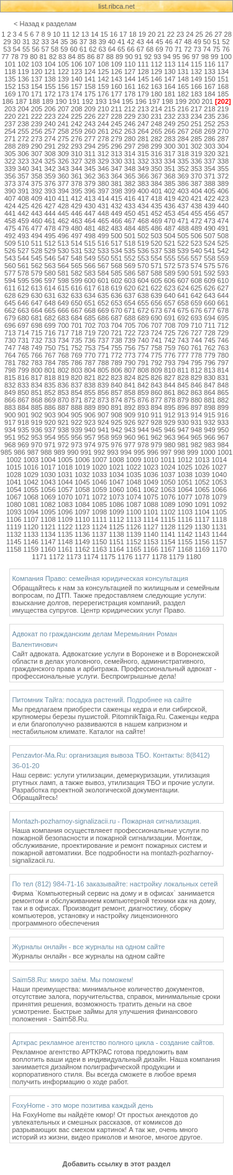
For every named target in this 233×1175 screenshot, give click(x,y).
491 (223, 228)
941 (103, 430)
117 (223, 64)
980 (169, 444)
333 (156, 161)
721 (116, 333)
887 (63, 407)
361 (76, 176)
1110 (82, 519)
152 (10, 86)
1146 (31, 542)
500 (116, 235)
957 (89, 437)
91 (138, 56)
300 (169, 146)
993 (112, 452)
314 (129, 153)
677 (209, 310)
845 (182, 385)
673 (156, 310)
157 (76, 86)
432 (116, 206)
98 (205, 56)
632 (63, 295)
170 (23, 94)
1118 (219, 519)
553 (142, 258)
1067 (13, 497)
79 (24, 56)
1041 (13, 482)
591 (196, 273)
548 (76, 258)
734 (63, 340)
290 (36, 146)
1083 (65, 504)
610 (223, 280)
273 (36, 138)
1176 (124, 556)
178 (129, 94)
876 (142, 400)
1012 (184, 459)
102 (23, 64)
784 (49, 362)
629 (23, 295)
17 (123, 34)
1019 (82, 467)
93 (157, 56)
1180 (193, 556)
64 (112, 49)
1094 (31, 512)
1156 (201, 542)
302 (196, 146)
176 (103, 94)
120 (36, 71)
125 (103, 71)
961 (142, 437)
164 (169, 86)
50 (207, 41)
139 (63, 79)
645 (10, 303)
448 (103, 213)
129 (156, 71)
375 (36, 183)
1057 (65, 489)
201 (207, 101)
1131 (219, 527)
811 (182, 370)
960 (129, 437)
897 (196, 407)
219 (223, 109)
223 (49, 116)
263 (129, 131)
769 (76, 355)
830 (209, 377)
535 (129, 250)
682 (49, 318)
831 (223, 377)
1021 (116, 467)
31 (26, 41)
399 (129, 191)
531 (76, 250)
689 (142, 318)
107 (89, 64)
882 (223, 400)
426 (36, 206)
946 (169, 430)
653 (116, 303)
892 (129, 407)
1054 (13, 489)
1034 (116, 474)
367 (156, 176)
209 (89, 109)
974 (89, 444)
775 (156, 355)
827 (169, 377)
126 (116, 71)
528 (36, 250)
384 (156, 183)
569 (129, 265)
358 (36, 176)
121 (49, 71)
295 (103, 146)
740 (142, 340)
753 (89, 347)
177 (116, 94)
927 (142, 422)
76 (225, 49)
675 (182, 310)
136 (23, 79)
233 (182, 116)
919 (36, 422)
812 (196, 370)
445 (63, 213)
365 (129, 176)
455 (196, 213)
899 (223, 407)
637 (129, 295)
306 (23, 153)
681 (36, 318)
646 (23, 303)
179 (142, 94)
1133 (31, 534)
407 (10, 198)
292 (63, 146)
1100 (133, 512)
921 (63, 422)
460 (36, 221)
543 (10, 258)
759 (169, 347)
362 (89, 176)
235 (209, 116)
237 (10, 124)
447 (89, 213)
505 (182, 235)
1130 (201, 527)
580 (49, 273)
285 (196, 138)
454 (182, 213)
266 (169, 131)
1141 (167, 534)
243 (89, 124)
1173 (73, 556)
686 (103, 318)
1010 (150, 459)
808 (142, 370)
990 (72, 452)
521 (169, 243)
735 (76, 340)
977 (129, 444)
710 (196, 325)
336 (196, 161)
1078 (201, 497)
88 (110, 56)
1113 (133, 519)
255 (23, 131)
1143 (201, 534)
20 (151, 34)
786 (76, 362)
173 (63, 94)
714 (23, 333)
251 (196, 124)
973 (76, 444)
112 (156, 64)
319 (196, 153)
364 (116, 176)
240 (49, 124)
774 (142, 355)
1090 (184, 504)
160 (116, 86)
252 (209, 124)
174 (76, 94)
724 (156, 333)
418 (156, 198)
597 (49, 280)
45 (159, 41)
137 (36, 79)
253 (223, 124)
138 (49, 79)
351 (169, 168)
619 (116, 288)
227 (103, 116)
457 (223, 213)
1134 (47, 534)
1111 (99, 519)
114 (182, 64)
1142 (184, 534)
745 (209, 340)
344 (76, 168)
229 (129, 116)
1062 (150, 489)
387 (196, 183)
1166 (150, 549)
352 (182, 168)
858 (129, 392)
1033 (99, 474)
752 (76, 347)
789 (116, 362)
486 (156, 228)
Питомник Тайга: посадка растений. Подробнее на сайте (101, 700)
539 (182, 250)
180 (156, 94)
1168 (184, 549)
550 (103, 258)
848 (223, 385)
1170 (219, 549)
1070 (65, 497)
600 (89, 280)
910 (142, 415)
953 (36, 437)
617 (89, 288)
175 (89, 94)
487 (169, 228)
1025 (184, 467)
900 (10, 415)
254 (10, 131)
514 (76, 243)
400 (142, 191)
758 (156, 347)
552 (129, 258)
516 (103, 243)
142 (103, 79)
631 (49, 295)
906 (89, 415)
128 (142, 71)
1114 (150, 519)
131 (182, 71)
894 (156, 407)
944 (142, 430)
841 (129, 385)
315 (142, 153)
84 (71, 56)
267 (182, 131)
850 (23, 392)
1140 (150, 534)
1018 (65, 467)
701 (76, 325)
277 (89, 138)
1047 (116, 482)
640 (169, 295)
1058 (82, 489)
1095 (47, 512)
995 (139, 452)
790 (129, 362)
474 (223, 221)
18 (132, 34)
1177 (142, 556)
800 (36, 370)
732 (36, 340)
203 (10, 109)
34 (54, 41)
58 (54, 49)
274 (49, 138)
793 (169, 362)
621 (142, 288)
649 (63, 303)
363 (103, 176)
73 (197, 49)
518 (129, 243)
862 (182, 392)
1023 (150, 467)
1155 (184, 542)
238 (23, 124)
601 (103, 280)
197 (154, 101)
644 (223, 295)
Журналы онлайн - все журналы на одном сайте (88, 946)
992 (99, 452)
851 (36, 392)
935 (23, 430)
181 (169, 94)
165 (182, 86)
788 (103, 362)
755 (116, 347)
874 (116, 400)
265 (156, 131)
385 (169, 183)
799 (23, 370)
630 (36, 295)
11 (66, 34)
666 (63, 310)
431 (103, 206)
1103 (184, 512)
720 (103, 333)
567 (103, 265)
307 (36, 153)
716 (49, 333)
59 (64, 49)
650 (76, 303)
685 (89, 318)
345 (89, 168)
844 (169, 385)
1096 (65, 512)
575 (209, 265)
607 (182, 280)
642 (196, 295)
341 (36, 168)
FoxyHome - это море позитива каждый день (82, 1105)
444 (49, 213)
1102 (167, 512)
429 (76, 206)
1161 (65, 549)
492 (10, 235)
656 (156, 303)
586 (129, 273)
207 (63, 109)
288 (10, 146)
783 (36, 362)
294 (89, 146)
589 (169, 273)
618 (103, 288)
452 (156, 213)
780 (223, 355)
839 (103, 385)
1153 (150, 542)
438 (196, 206)
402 (169, 191)
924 (103, 422)
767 (49, 355)
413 (89, 198)
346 (103, 168)
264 (142, 131)
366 (142, 176)
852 (49, 392)
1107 (31, 519)
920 (49, 422)
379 (89, 183)
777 (182, 355)
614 (49, 288)
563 (49, 265)
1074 (133, 497)
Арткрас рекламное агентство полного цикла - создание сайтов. (113, 1042)
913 (182, 415)
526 (10, 250)
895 (169, 407)
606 (169, 280)
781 (10, 362)
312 (103, 153)
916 (223, 415)
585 (116, 273)
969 (23, 444)
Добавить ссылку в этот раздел (116, 1164)
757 (142, 347)
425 (23, 206)
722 (129, 333)
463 (76, 221)
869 (49, 400)
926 (129, 422)
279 (116, 138)
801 (49, 370)
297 (129, 146)
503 (156, 235)
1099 (116, 512)
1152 (133, 542)
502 (142, 235)
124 (89, 71)
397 (103, 191)
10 (56, 34)
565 (76, 265)
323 (23, 161)
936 (36, 430)
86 (90, 56)
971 (49, 444)
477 (36, 228)
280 (129, 138)
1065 (201, 489)
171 (36, 94)
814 (223, 370)
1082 (47, 504)
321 (223, 153)
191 (74, 101)
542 (223, 250)
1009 (133, 459)
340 (23, 168)
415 (116, 198)
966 (209, 437)
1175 (107, 556)
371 (209, 176)
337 (209, 161)
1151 (116, 542)
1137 (99, 534)
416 (129, 198)
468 (142, 221)
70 (169, 49)
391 (23, 191)
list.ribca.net (116, 6)
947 (182, 430)
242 (76, 124)
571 (156, 265)
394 (63, 191)
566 (89, 265)
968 (10, 444)
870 (63, 400)
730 (10, 340)
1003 (31, 459)
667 (76, 310)
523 (196, 243)
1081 (31, 504)
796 (209, 362)
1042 (31, 482)
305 (10, 153)
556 (182, 258)
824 (129, 377)
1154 (167, 542)
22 (171, 34)
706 (142, 325)
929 (169, 422)
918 (23, 422)
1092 (219, 504)
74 (207, 49)
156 (63, 86)
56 (35, 49)
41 (121, 41)
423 (223, 198)
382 (129, 183)
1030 (47, 474)
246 (129, 124)
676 (196, 310)
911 (156, 415)
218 (209, 109)
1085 (99, 504)
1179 (176, 556)
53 (7, 49)
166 (196, 86)
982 (196, 444)
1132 (13, 534)
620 (129, 288)
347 (116, 168)
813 (209, 370)
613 (36, 288)
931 (196, 422)
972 (63, 444)
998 (179, 452)
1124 (99, 527)
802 (63, 370)
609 (209, 280)
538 (169, 250)
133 (209, 71)
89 (119, 56)
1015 (13, 467)
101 (10, 64)
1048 (133, 482)
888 (76, 407)
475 (10, 228)
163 (156, 86)
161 (129, 86)
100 (225, 56)
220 (10, 116)
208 (76, 109)
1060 (116, 489)
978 (142, 444)
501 (129, 235)
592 (209, 273)
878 (169, 400)
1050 (167, 482)
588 (156, 273)
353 (196, 168)
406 (223, 191)
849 (10, 392)
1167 (167, 549)
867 (23, 400)
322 (10, 161)
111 (142, 64)
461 (49, 221)
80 (33, 56)
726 (182, 333)
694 (209, 318)
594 (10, 280)
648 (49, 303)
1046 (99, 482)
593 (223, 273)
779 (209, 355)
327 (76, 161)
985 (6, 452)
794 (182, 362)
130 (169, 71)
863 (196, 392)
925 (116, 422)
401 (156, 191)
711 (209, 325)
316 (156, 153)
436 (169, 206)
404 (196, 191)
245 (116, 124)
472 (196, 221)
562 (36, 265)
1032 (82, 474)
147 (169, 79)
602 (116, 280)
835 (49, 385)
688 (129, 318)
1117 (201, 519)
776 (169, 355)
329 (103, 161)
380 (103, 183)
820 (76, 377)
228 (116, 116)
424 (10, 206)
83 (62, 56)
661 (223, 303)
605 (156, 280)
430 (89, 206)
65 (121, 49)
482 (103, 228)
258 (63, 131)
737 (103, 340)
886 (49, 407)
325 (49, 161)
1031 (65, 474)
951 (10, 437)
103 (36, 64)
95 (176, 56)
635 (103, 295)
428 (63, 206)
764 (10, 355)
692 (182, 318)
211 (116, 109)
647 (36, 303)
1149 (82, 542)
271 (10, 138)
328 (89, 161)
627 (223, 288)
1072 (99, 497)
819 (63, 377)
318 (182, 153)
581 (63, 273)
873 (103, 400)
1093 (13, 512)
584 (103, 273)
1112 (116, 519)
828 (182, 377)
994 (126, 452)
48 (187, 41)
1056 (47, 489)
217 (196, 109)
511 (36, 243)
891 (116, 407)
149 (196, 79)
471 (182, 221)
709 (182, 325)
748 (23, 347)
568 (116, 265)
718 (76, 333)
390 (10, 191)
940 (89, 430)
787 (89, 362)
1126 (133, 527)
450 (129, 213)
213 (142, 109)
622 (156, 288)
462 (63, 221)
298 (142, 146)
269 (209, 131)
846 (196, 385)
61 (83, 49)
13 (85, 34)
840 (116, 385)
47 (178, 41)
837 (76, 385)
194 (114, 101)
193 (100, 101)
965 (196, 437)
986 (19, 452)
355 (223, 168)
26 (208, 34)
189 (47, 101)
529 (49, 250)
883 (10, 407)
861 (169, 392)
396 (89, 191)
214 (156, 109)
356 (10, 176)
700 (63, 325)
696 (10, 325)
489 (196, 228)
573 (182, 265)
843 (156, 385)
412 (76, 198)
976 (116, 444)
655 (142, 303)
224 (63, 116)
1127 (150, 527)
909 (129, 415)
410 (49, 198)
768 (63, 355)
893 (142, 407)
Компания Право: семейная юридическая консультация (100, 578)
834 (36, 385)
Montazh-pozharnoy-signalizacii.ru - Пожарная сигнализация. (106, 821)
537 (156, 250)
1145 (13, 542)
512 (49, 243)
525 (223, 243)
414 (103, 198)
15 (103, 34)
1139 (133, 534)
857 (116, 392)
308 (49, 153)
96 (186, 56)
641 (182, 295)
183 (196, 94)
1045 (82, 482)
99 (214, 56)
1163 (99, 549)
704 (116, 325)
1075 (150, 497)
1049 (150, 482)
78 (15, 56)
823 (116, 377)
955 (63, 437)
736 (89, 340)
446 (76, 213)
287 (223, 138)
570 (142, 265)
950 (223, 430)
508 (223, 235)
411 (63, 198)
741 (156, 340)
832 (10, 385)
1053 (219, 482)
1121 (47, 527)
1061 (133, 489)
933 (223, 422)
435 (156, 206)
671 (129, 310)
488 (182, 228)
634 (89, 295)
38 (92, 41)
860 (156, 392)
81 (43, 56)
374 (23, 183)
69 (159, 49)
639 (156, 295)
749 (36, 347)
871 (76, 400)
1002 (13, 459)
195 (127, 101)
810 (169, 370)
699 (49, 325)
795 (196, 362)
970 (36, 444)
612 (23, 288)
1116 (184, 519)
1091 (201, 504)
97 (195, 56)
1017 (47, 467)
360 (63, 176)
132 (196, 71)
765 (23, 355)
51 (216, 41)
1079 (219, 497)
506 (196, 235)
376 (49, 183)
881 (209, 400)
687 (116, 318)
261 (103, 131)
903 (49, 415)
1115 (167, 519)
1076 (167, 497)
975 (103, 444)
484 (129, 228)
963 (169, 437)
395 (76, 191)
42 (130, 41)
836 (63, 385)
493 (23, 235)
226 (89, 116)
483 (116, 228)
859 (142, 392)
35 (64, 41)
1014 (219, 459)
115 (196, 64)
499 (103, 235)
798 (10, 370)
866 (10, 400)
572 (169, 265)
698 (36, 325)
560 (10, 265)
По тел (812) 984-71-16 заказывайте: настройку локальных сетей (114, 884)
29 (7, 41)
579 (36, 273)
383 (142, 183)
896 (182, 407)
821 (89, 377)
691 (169, 318)
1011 (167, 459)
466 (116, 221)
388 (209, 183)
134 (223, 71)
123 (76, 71)
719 (89, 333)
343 (63, 168)
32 (35, 41)
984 (223, 444)
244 (103, 124)
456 (209, 213)
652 (103, 303)
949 (209, 430)
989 (59, 452)
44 (149, 41)
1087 (133, 504)
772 (116, 355)
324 (36, 161)
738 (116, 340)
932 (209, 422)
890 (103, 407)
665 (49, 310)
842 (142, 385)
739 (129, 340)
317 (169, 153)
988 (46, 452)
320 (209, 153)
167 (209, 86)
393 (49, 191)
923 (89, 422)
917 (10, 422)
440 (223, 206)
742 (169, 340)
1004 (47, 459)
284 (182, 138)
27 (218, 34)
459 (23, 221)
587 (142, 273)
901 (23, 415)
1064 (184, 489)
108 (103, 64)
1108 (47, 519)
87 (100, 56)
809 (156, 370)
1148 (65, 542)
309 (63, 153)
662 (10, 310)
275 (63, 138)
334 (169, 161)
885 (36, 407)
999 (192, 452)
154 (36, 86)
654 (129, 303)
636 (116, 295)
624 (182, 288)
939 (76, 430)
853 (63, 392)
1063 (167, 489)
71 (178, 49)
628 (10, 295)
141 (89, 79)
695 (223, 318)
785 (63, 362)
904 (63, 415)
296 (116, 146)
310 (76, 153)
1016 (31, 467)
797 (223, 362)
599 (76, 280)
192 (87, 101)
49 (197, 41)
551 (116, 258)
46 (169, 41)
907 (103, 415)
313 (116, 153)
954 (49, 437)
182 (182, 94)
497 (76, 235)
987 (33, 452)
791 (142, 362)
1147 (47, 542)
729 (223, 333)
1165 (133, 549)
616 (76, 288)
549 (89, 258)
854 (76, 392)
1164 (116, 549)
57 (45, 49)
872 (89, 400)
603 (129, 280)
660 (209, 303)
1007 (99, 459)
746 (223, 340)
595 (23, 280)
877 (156, 400)
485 (142, 228)
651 (89, 303)
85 (81, 56)
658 (182, 303)
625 (196, 288)
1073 (116, 497)
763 (223, 347)
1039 (201, 474)
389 (223, 183)
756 (129, 347)
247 (142, 124)
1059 (99, 489)
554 (156, 258)
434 (142, 206)
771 (103, 355)
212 (129, 109)
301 (182, 146)
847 (209, 385)
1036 (150, 474)
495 (49, 235)
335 (182, 161)
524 (209, 243)
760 (182, 347)
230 (142, 116)
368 (169, 176)
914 (196, 415)
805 (103, 370)
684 (76, 318)
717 (63, 333)
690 (156, 318)
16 (113, 34)
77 (5, 56)
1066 (219, 489)
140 (76, 79)
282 (156, 138)
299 (156, 146)
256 (36, 131)
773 (129, 355)
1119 (13, 527)
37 (83, 41)
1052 (201, 482)
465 (103, 221)
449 (116, 213)
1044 (65, 482)
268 (196, 131)
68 (149, 49)
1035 (133, 474)
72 (187, 49)
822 (103, 377)
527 (23, 250)
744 (196, 340)
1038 (184, 474)
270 (223, 131)
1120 (31, 527)
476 (23, 228)
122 (63, 71)
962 (156, 437)
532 (89, 250)
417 (142, 198)
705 (129, 325)
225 (76, 116)
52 (225, 41)
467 (129, 221)
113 (169, 64)
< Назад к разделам (45, 23)
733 (49, 340)
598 (63, 280)
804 (89, 370)
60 (73, 49)
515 (89, 243)
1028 (13, 474)
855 (89, 392)
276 (76, 138)
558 (209, 258)
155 (49, 86)
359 (49, 176)
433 (129, 206)
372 (223, 176)
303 (209, 146)
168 (223, 86)
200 (193, 101)
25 (199, 34)
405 (209, 191)
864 (209, 392)
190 (60, 101)
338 (223, 161)
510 (23, 243)
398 (116, 191)
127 (129, 71)
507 (209, 235)
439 (209, 206)
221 (23, 116)
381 (116, 183)
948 (196, 430)
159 (103, 86)
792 (156, 362)
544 (23, 258)
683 (63, 318)
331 (129, 161)
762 (209, 347)
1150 (99, 542)
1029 (31, 474)
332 (142, 161)
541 (209, 250)
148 (182, 79)
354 (209, 168)
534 (116, 250)
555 (169, 258)
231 (156, 116)
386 (182, 183)
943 (129, 430)
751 (63, 347)
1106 (13, 519)
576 (223, 265)
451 (142, 213)
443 (36, 213)
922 (76, 422)
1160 (47, 549)
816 (23, 377)
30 (17, 41)
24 (189, 34)
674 (169, 310)
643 (209, 295)
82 (53, 56)
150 (209, 79)
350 (156, 168)
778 (196, 355)
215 (169, 109)
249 (169, 124)
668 (89, 310)
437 (182, 206)
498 (89, 235)
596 (36, 280)
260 (89, 131)
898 (209, 407)
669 (103, 310)
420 (182, 198)
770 (89, 355)
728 (209, 333)
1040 (219, 474)
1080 (13, 504)
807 (129, 370)
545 (36, 258)
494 (36, 235)
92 (148, 56)
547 (63, 258)
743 (182, 340)
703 (103, 325)
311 (89, 153)
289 (23, 146)
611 (10, 288)
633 (76, 295)
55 (26, 49)
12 (76, 34)
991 (85, 452)
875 (129, 400)
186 (7, 101)
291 (49, 146)
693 (196, 318)
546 (49, 258)
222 (36, 116)
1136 (82, 534)
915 (209, 415)
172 (49, 94)
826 (156, 377)
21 (161, 34)
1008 (116, 459)
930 (182, 422)
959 (116, 437)
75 (216, 49)
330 (116, 161)
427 (49, 206)
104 (49, 64)
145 (142, 79)
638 (142, 295)
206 (49, 109)
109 (116, 64)
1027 (219, 467)
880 (196, 400)
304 (223, 146)
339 (10, 168)
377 (63, 183)
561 (23, 265)
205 (36, 109)
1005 (65, 459)
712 (223, 325)
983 (209, 444)
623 (169, 288)
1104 (201, 512)
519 (142, 243)
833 (23, 385)
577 (10, 273)
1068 (31, 497)
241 (63, 124)
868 (36, 400)
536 (142, 250)
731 (23, 340)
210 (103, 109)
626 (209, 288)
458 (10, 221)
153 (23, 86)
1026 (201, 467)
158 (89, 86)
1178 (159, 556)
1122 (65, 527)
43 (140, 41)
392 (36, 191)
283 (169, 138)
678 (223, 310)
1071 (82, 497)
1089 (167, 504)
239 (36, 124)
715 (36, 333)
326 (63, 161)
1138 (116, 534)
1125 (116, 527)
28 (228, 34)
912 (169, 415)
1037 (167, 474)
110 (129, 64)
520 (156, 243)
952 (23, 437)
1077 (184, 497)
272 (23, 138)
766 (36, 355)
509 (10, 243)
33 (45, 41)
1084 (82, 504)
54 (17, 49)
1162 (82, 549)
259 (76, 131)
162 (142, 86)
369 (182, 176)
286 (209, 138)
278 (103, 138)
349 (142, 168)
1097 (82, 512)
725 (169, 333)
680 (23, 318)
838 (89, 385)
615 (63, 288)
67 (140, 49)
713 (10, 333)
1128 (167, 527)
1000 (207, 452)
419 (169, 198)
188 (34, 101)
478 (49, 228)
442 (23, 213)
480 (76, 228)
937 (49, 430)
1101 (150, 512)
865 (223, 392)
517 (116, 243)
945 (156, 430)
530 (63, 250)
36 (73, 41)
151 (223, 79)
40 (112, 41)
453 (169, 213)
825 (142, 377)
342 (49, 168)
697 (23, 325)
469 (156, 221)
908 (116, 415)
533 (103, 250)
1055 (31, 489)
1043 (47, 482)
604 (142, 280)
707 (156, 325)
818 (49, 377)
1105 (219, 512)
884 (23, 407)
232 (169, 116)
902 (36, 415)
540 (196, 250)
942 (116, 430)
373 (10, 183)
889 (89, 407)
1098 (99, 512)
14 (94, 34)
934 (10, 430)
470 (169, 221)
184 (209, 94)
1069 (47, 497)
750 (49, 347)
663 (23, 310)
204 (23, 109)
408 (23, 198)
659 (196, 303)
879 (182, 400)
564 (63, 265)
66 (130, 49)
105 (63, 64)
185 (223, 94)
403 (182, 191)
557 (196, 258)
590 (182, 273)
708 (169, 325)
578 (23, 273)
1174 (90, 556)
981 (182, 444)
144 (129, 79)
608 (196, 280)
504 (169, 235)
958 (103, 437)
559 (223, 258)
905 (76, 415)
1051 (184, 482)
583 (89, 273)
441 (10, 213)
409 (36, 198)
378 (76, 183)
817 (36, 377)
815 (10, 377)
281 (142, 138)
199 (180, 101)
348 (129, 168)
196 (141, 101)
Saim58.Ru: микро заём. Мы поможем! (72, 979)
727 (196, 333)
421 (196, 198)
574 (196, 265)
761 (196, 347)
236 (223, 116)
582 (76, 273)
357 (23, 176)
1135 (65, 534)
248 (156, 124)
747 (10, 347)
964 (182, 437)
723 (142, 333)
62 (92, 49)
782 (23, 362)
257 (49, 131)
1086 (116, 504)
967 (223, 437)
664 (36, 310)
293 (76, 146)
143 (116, 79)
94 (167, 56)
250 (182, 124)
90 (128, 56)
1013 (201, 459)
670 (116, 310)
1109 (65, 519)
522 (182, 243)
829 (196, 377)
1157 (219, 542)
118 (10, 71)
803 (76, 370)
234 (196, 116)
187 (21, 101)
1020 (99, 467)
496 (63, 235)
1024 (167, 467)
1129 (184, 527)
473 (209, 221)
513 (63, 243)
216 (182, 109)
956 (76, 437)
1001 (224, 452)
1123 (82, 527)
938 (63, 430)
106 (76, 64)
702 (89, 325)
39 (102, 41)
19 (142, 34)
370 (196, 176)
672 (142, 310)
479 (63, 228)
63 (102, 49)
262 (116, 131)
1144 (219, 534)
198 (167, 101)
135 (10, 79)
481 (89, 228)
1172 (56, 556)
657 (169, 303)
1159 (31, 549)
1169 (201, 549)
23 (180, 34)
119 (23, 71)
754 (103, 347)
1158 (13, 549)
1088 (150, 504)
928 (156, 422)
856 (103, 392)
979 (156, 444)
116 (209, 64)
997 (165, 452)
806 (116, 370)
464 (89, 221)
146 (156, 79)
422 (209, 198)
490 (209, 228)
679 (10, 318)
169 (10, 94)
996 (152, 452)
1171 (39, 556)
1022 (133, 467)
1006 (82, 459)
